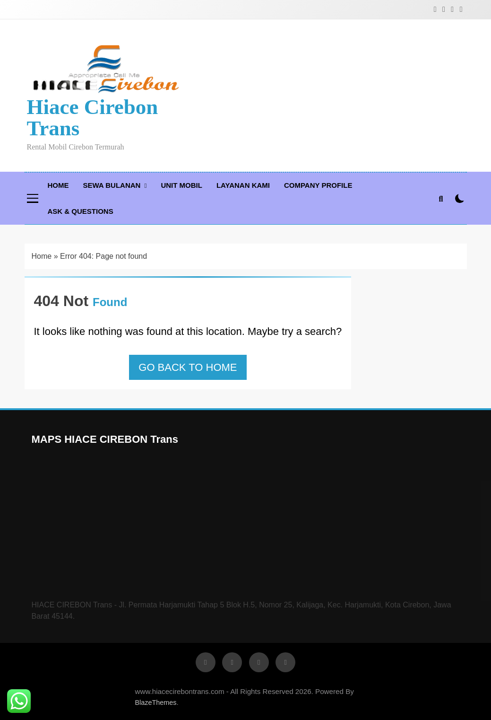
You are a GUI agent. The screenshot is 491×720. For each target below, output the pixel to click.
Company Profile (318, 185)
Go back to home (187, 367)
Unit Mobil (181, 185)
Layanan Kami (243, 185)
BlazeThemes (156, 702)
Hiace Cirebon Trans (92, 117)
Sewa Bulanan (112, 185)
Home (58, 185)
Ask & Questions (80, 211)
